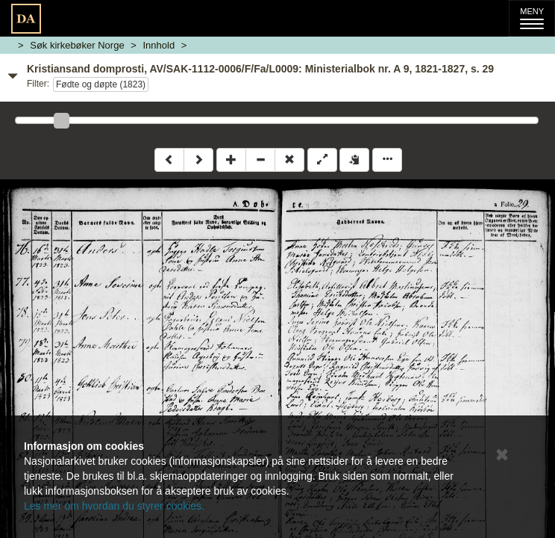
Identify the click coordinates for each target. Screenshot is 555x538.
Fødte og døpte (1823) (100, 84)
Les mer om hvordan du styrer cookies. (114, 506)
